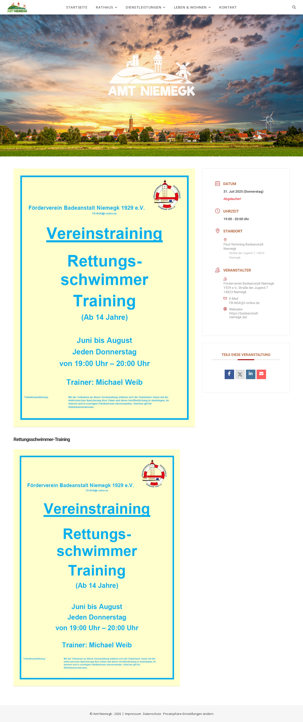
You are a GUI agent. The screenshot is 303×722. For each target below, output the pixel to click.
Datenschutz (152, 714)
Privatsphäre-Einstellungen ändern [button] (188, 714)
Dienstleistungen (143, 7)
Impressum (133, 714)
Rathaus (104, 7)
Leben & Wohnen (190, 7)
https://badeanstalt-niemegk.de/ (244, 315)
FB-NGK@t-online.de (244, 303)
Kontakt (228, 7)
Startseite (76, 7)
